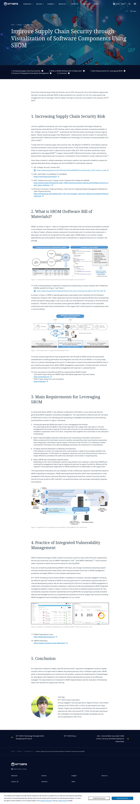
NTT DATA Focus (29, 24)
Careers (73, 4)
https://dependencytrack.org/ (44, 637)
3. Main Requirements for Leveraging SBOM (107, 71)
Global (20, 769)
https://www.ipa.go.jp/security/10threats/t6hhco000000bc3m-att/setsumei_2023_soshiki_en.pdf (71, 170)
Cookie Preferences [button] (46, 800)
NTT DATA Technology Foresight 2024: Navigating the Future (30, 737)
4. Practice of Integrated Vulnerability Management (30, 73)
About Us (62, 4)
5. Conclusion (62, 73)
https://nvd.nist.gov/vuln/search (45, 176)
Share (133, 11)
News (96, 4)
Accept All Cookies (122, 798)
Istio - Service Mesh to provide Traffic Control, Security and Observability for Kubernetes (110, 739)
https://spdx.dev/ (40, 381)
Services (39, 4)
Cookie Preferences (99, 798)
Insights (50, 4)
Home (12, 24)
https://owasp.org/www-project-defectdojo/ (49, 643)
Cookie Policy (62, 800)
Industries (27, 4)
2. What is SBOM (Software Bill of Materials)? (65, 71)
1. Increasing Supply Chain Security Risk (25, 71)
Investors (85, 4)
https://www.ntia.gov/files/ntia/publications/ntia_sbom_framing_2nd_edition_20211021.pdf (70, 291)
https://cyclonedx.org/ (41, 377)
